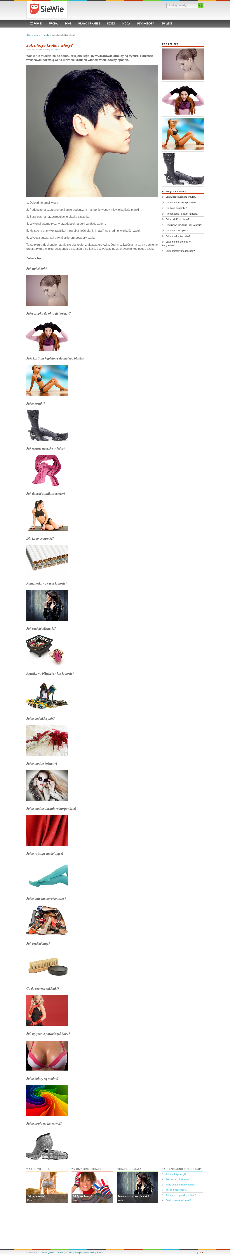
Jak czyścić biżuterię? (41, 628)
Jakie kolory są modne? (42, 1078)
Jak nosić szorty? (36, 1196)
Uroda (53, 24)
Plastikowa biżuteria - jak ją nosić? (50, 673)
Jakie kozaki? (35, 403)
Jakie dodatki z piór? (40, 718)
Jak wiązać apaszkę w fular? (45, 448)
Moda (126, 24)
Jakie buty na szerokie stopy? (46, 898)
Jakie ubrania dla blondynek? (180, 1184)
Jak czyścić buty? (38, 943)
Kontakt (100, 1252)
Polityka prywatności (84, 1252)
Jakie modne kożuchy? (42, 763)
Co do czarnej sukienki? (42, 988)
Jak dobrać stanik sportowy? (45, 493)
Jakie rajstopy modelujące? (45, 853)
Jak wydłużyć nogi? (175, 1174)
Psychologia (145, 24)
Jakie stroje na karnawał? (44, 1123)
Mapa (60, 1252)
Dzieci (111, 24)
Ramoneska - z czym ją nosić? (46, 583)
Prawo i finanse (89, 24)
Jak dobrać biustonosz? (178, 1179)
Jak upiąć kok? (36, 268)
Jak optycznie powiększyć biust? (48, 1034)
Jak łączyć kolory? (82, 1196)
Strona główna (33, 35)
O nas (69, 1252)
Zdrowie (36, 24)
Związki (167, 24)
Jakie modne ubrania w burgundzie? (51, 809)
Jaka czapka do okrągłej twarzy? (48, 313)
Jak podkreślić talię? (176, 1189)
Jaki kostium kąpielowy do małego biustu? (55, 358)
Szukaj (200, 5)
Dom (68, 24)
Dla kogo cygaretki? (40, 538)
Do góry (197, 1252)
